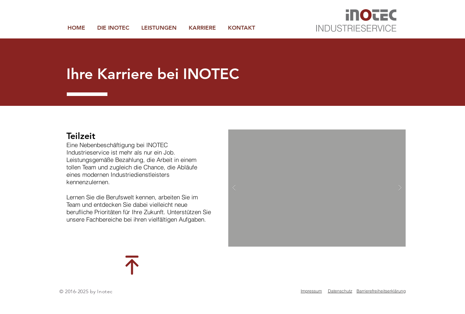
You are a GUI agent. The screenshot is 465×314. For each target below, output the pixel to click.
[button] (159, 28)
